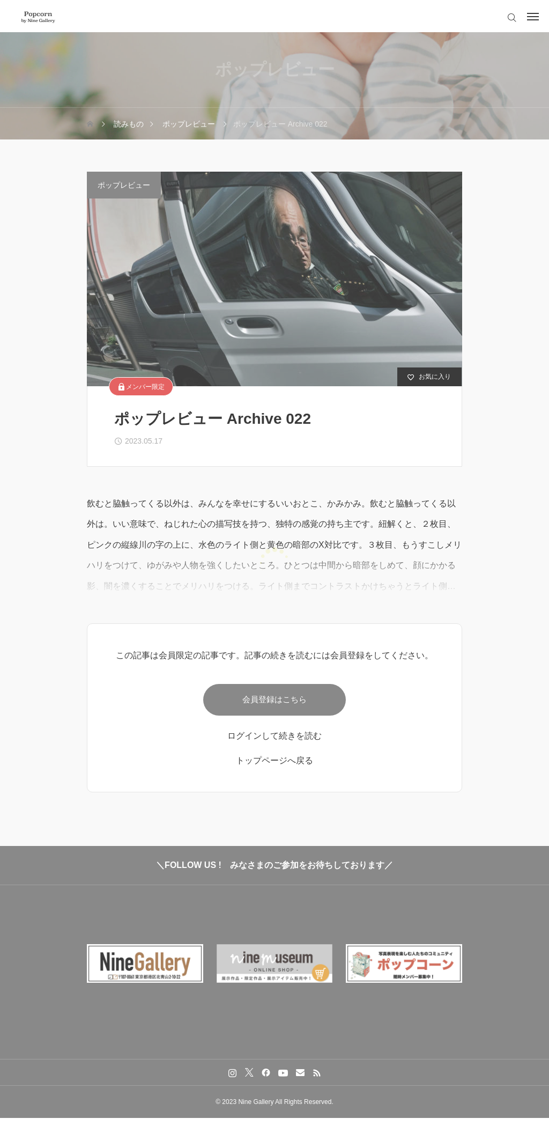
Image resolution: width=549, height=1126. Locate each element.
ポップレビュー (124, 185)
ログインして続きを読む (274, 743)
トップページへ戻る (274, 768)
